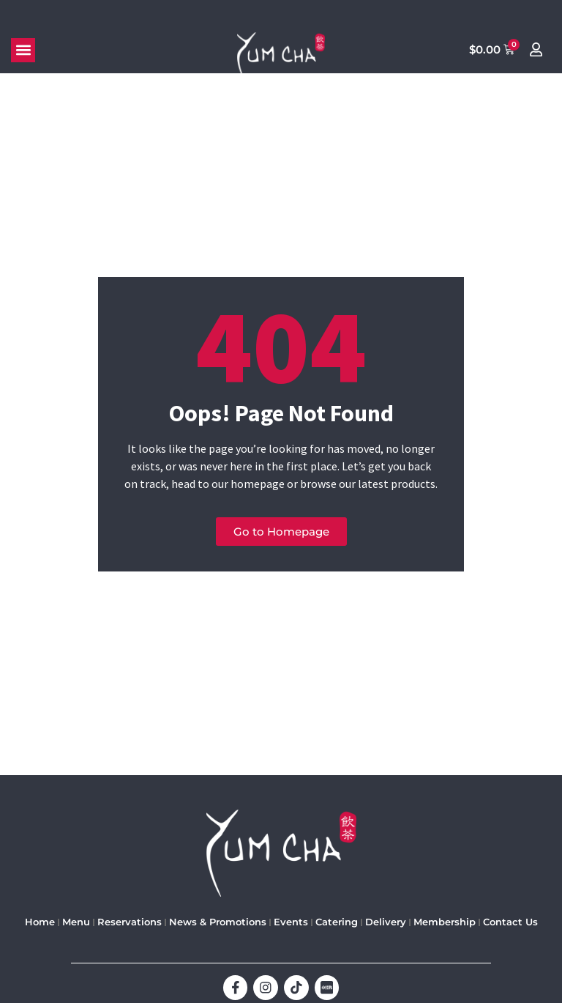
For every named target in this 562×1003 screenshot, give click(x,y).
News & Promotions (217, 922)
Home (40, 922)
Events (291, 922)
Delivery (385, 922)
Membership (444, 922)
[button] (23, 50)
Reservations (129, 922)
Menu (76, 922)
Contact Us (510, 922)
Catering (336, 922)
